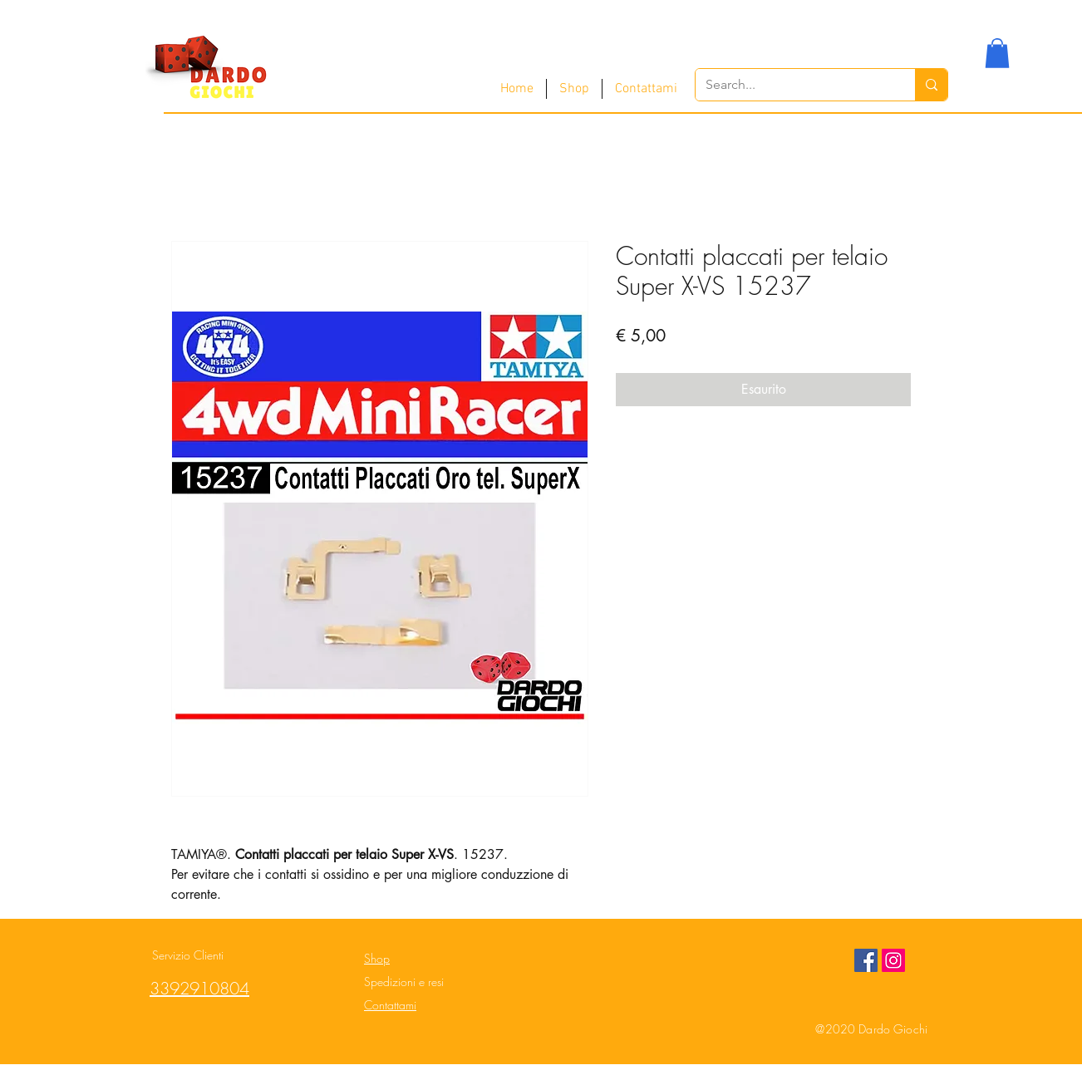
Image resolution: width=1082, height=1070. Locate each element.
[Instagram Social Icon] (893, 960)
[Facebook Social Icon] (866, 960)
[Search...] (793, 85)
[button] (997, 53)
